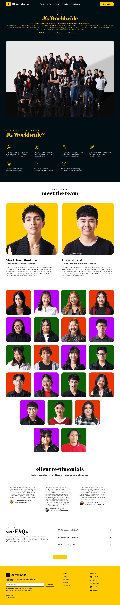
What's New (65, 4)
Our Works (66, 579)
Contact (57, 4)
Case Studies (76, 4)
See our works (60, 557)
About (42, 4)
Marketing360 (107, 4)
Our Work (49, 4)
